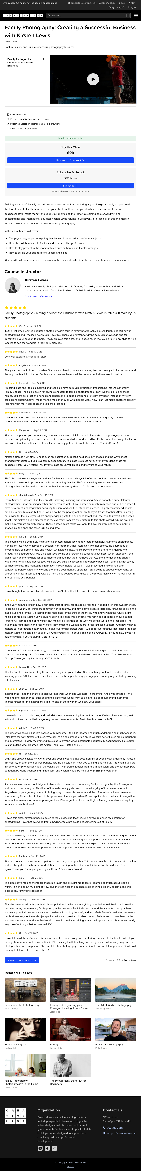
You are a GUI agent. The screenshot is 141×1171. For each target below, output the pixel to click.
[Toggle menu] (135, 15)
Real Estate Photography (109, 1044)
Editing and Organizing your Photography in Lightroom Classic (69, 1006)
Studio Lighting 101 (15, 1044)
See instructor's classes (38, 296)
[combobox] (88, 15)
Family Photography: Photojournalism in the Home (21, 1082)
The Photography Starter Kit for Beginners (68, 1082)
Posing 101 (56, 1044)
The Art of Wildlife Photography (113, 1005)
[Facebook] (47, 1148)
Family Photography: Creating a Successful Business (20, 62)
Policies (70, 1166)
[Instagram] (54, 1148)
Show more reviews (21, 960)
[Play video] (93, 79)
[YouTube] (40, 1148)
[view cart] (132, 3)
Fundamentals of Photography (22, 1005)
